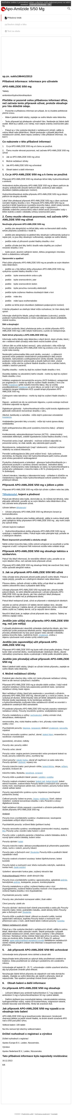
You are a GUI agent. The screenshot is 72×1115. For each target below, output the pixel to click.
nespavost (35, 728)
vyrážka (50, 777)
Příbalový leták (12, 17)
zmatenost (43, 635)
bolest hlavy (48, 734)
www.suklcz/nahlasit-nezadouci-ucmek (27, 940)
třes (4, 831)
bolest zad (40, 781)
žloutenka (34, 852)
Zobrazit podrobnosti (38, 5)
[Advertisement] (36, 55)
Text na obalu (12, 31)
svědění (41, 777)
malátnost (44, 799)
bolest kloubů (52, 781)
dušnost (21, 762)
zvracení (39, 773)
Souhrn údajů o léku (15, 24)
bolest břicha (48, 766)
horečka (60, 921)
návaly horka (22, 760)
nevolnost (29, 773)
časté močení (20, 867)
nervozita (63, 728)
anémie (64, 880)
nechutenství (36, 715)
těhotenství (21, 508)
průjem (64, 766)
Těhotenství (9, 494)
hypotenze (13, 385)
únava (36, 799)
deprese (26, 728)
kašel (20, 842)
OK (49, 5)
